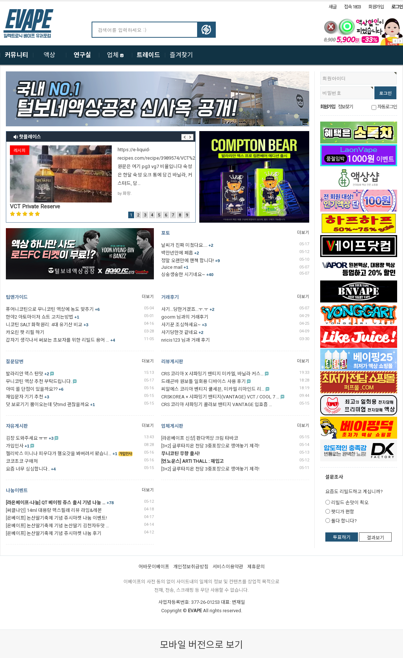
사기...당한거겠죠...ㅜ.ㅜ (187, 309)
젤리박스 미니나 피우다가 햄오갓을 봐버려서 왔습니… (61, 453)
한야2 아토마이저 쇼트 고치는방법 (42, 317)
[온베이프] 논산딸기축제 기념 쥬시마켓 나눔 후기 (53, 533)
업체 (115, 55)
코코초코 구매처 (22, 461)
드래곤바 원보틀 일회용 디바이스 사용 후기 (203, 381)
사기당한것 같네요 (182, 332)
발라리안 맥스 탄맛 (27, 373)
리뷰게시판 (172, 361)
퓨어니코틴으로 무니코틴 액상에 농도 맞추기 (53, 309)
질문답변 (14, 361)
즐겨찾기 (181, 55)
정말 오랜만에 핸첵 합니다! (190, 260)
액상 (49, 55)
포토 (165, 233)
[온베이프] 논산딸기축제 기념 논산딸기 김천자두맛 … (57, 525)
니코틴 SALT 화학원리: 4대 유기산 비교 (47, 324)
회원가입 (376, 7)
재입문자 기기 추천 (27, 396)
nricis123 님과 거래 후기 (185, 340)
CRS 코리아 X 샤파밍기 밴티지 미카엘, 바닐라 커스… (212, 373)
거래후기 (170, 297)
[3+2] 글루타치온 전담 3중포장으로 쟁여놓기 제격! (210, 446)
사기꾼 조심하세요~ (184, 324)
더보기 (303, 232)
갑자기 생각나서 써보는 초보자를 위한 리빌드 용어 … (60, 340)
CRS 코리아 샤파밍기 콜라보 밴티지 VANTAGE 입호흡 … (216, 404)
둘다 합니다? (343, 521)
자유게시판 (17, 426)
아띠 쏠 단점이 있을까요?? (34, 389)
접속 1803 (352, 7)
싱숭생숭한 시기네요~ (187, 274)
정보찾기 (345, 106)
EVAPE (195, 610)
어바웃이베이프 (153, 566)
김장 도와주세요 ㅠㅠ (29, 438)
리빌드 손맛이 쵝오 (350, 502)
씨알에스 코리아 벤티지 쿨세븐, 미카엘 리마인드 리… (213, 389)
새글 (332, 7)
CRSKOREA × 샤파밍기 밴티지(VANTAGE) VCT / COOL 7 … (220, 396)
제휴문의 (256, 566)
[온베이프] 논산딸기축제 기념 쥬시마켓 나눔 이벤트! (56, 518)
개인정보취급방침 (190, 566)
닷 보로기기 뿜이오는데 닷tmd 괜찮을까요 (50, 404)
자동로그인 (387, 106)
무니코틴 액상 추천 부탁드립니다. (39, 381)
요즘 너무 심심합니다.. (31, 469)
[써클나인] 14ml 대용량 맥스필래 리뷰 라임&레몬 (54, 510)
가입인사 (17, 446)
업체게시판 (172, 426)
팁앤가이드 (17, 297)
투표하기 (342, 537)
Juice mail (174, 267)
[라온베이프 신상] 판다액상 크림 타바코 (199, 438)
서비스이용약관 (227, 566)
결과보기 (375, 537)
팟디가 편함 (342, 511)
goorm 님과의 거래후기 (184, 317)
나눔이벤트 (17, 490)
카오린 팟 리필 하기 (25, 332)
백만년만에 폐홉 (180, 253)
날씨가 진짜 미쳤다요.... (187, 245)
